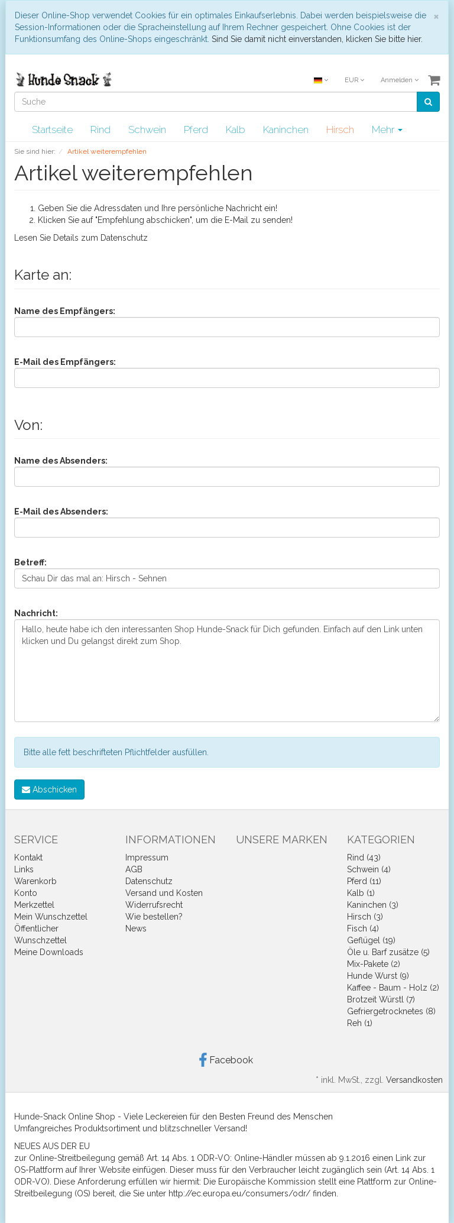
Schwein (147, 129)
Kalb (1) (361, 893)
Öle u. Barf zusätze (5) (388, 952)
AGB (133, 869)
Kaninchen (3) (372, 905)
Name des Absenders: (61, 460)
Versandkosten (414, 1080)
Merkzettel (34, 905)
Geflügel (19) (371, 940)
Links (24, 869)
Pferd (196, 129)
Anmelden (400, 80)
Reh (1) (359, 1023)
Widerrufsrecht (154, 905)
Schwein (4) (369, 869)
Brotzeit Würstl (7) (381, 999)
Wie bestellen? (154, 916)
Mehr (387, 129)
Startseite (52, 129)
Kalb (235, 129)
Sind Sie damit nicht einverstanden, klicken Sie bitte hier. (317, 39)
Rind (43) (364, 857)
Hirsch (340, 129)
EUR (354, 80)
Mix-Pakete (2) (373, 964)
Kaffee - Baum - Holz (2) (393, 987)
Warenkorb (35, 881)
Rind (100, 129)
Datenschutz (124, 237)
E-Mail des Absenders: (61, 511)
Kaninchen (286, 129)
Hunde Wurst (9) (378, 976)
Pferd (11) (364, 881)
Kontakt (28, 857)
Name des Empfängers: (64, 311)
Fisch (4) (363, 928)
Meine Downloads (48, 952)
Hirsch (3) (365, 916)
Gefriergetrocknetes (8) (391, 1011)
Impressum (146, 857)
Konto (25, 893)
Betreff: (30, 562)
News (136, 928)
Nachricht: (36, 613)
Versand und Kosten (164, 893)
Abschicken (49, 789)
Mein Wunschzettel (50, 916)
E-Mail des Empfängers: (65, 362)
